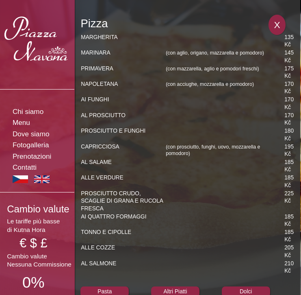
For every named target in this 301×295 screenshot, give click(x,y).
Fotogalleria (31, 145)
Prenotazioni (32, 156)
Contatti (25, 167)
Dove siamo (31, 134)
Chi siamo (28, 111)
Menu (21, 122)
